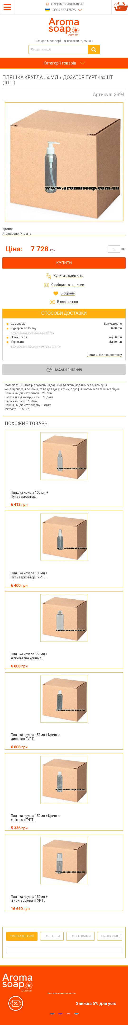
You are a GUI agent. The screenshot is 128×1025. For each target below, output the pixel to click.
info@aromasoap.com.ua (67, 3)
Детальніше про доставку (104, 355)
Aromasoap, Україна (16, 233)
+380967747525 (63, 10)
